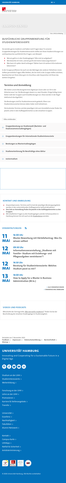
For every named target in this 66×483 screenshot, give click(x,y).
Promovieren (7, 398)
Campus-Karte (8, 439)
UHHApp (6, 443)
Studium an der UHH (11, 375)
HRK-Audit (19, 462)
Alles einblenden (10, 119)
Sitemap (5, 342)
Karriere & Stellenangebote (14, 401)
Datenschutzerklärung (32, 340)
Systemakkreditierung (28, 461)
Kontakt (5, 435)
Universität (7, 413)
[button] (52, 2)
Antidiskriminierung (11, 450)
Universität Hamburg (11, 2)
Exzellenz (6, 416)
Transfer (5, 405)
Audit (12, 461)
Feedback (5, 340)
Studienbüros (38, 216)
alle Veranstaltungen (56, 287)
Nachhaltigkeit (8, 420)
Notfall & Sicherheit (10, 446)
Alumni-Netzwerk (9, 427)
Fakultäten (6, 424)
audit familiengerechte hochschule (5, 463)
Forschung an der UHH (11, 390)
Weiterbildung (8, 382)
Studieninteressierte (11, 379)
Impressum (17, 340)
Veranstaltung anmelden (54, 289)
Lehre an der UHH (9, 394)
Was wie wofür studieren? (34, 312)
